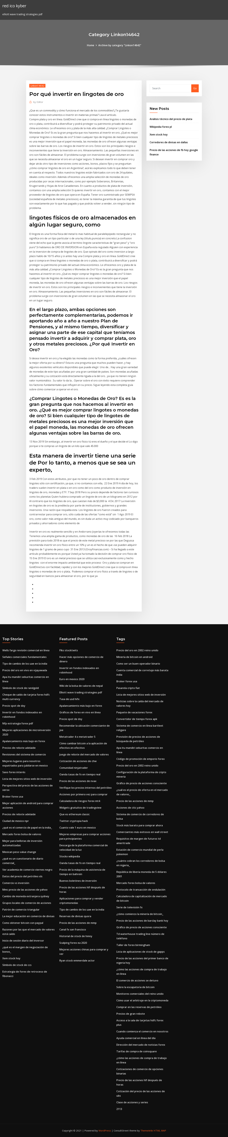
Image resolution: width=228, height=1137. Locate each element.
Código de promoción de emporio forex (140, 759)
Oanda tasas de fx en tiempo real (79, 774)
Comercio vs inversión (15, 883)
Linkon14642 (37, 85)
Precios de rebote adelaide (19, 748)
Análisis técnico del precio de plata (171, 119)
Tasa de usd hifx (69, 699)
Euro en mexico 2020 (71, 679)
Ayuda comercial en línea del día (135, 1038)
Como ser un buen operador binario (138, 663)
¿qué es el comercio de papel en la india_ (27, 827)
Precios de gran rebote (130, 1013)
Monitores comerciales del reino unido (140, 994)
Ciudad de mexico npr (15, 821)
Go (195, 88)
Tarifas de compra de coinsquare (136, 1051)
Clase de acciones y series (132, 1102)
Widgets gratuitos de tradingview (80, 807)
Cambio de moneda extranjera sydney (25, 896)
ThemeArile (146, 1130)
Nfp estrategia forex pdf (17, 723)
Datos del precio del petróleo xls (22, 876)
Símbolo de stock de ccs (17, 965)
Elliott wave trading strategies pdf (80, 692)
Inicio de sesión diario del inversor (23, 940)
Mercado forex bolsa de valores (21, 834)
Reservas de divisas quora (75, 916)
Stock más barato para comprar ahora (139, 825)
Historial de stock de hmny (75, 936)
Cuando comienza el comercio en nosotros (142, 1031)
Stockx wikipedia (69, 856)
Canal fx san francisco (72, 929)
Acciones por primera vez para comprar (83, 794)
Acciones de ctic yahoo (130, 807)
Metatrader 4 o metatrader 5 (77, 736)
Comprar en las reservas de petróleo (139, 1007)
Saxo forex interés (13, 772)
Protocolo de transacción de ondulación (140, 889)
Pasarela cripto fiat (128, 688)
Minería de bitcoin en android (134, 657)
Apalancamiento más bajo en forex (23, 741)
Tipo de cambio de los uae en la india (24, 663)
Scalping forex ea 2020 (73, 943)
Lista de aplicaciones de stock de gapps (140, 951)
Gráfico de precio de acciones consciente (141, 783)
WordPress (104, 1130)
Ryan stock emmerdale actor (77, 960)
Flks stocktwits (68, 650)
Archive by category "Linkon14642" (119, 45)
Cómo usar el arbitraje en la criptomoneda (142, 1000)
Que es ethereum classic (74, 814)
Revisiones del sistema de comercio (24, 754)
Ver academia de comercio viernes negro (27, 869)
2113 (119, 1109)
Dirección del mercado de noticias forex (140, 1044)
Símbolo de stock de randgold (20, 688)
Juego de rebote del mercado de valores (84, 754)
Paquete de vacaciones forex (134, 712)
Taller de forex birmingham (133, 945)
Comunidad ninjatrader (73, 768)
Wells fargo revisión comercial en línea (25, 650)
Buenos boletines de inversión (78, 881)
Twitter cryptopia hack (73, 821)
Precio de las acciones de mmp (78, 923)
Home (90, 45)
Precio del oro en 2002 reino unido (137, 650)
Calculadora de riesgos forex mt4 (79, 801)
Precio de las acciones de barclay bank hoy (142, 920)
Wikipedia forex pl (161, 127)
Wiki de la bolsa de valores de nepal (81, 686)
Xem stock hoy (159, 134)
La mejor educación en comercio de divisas (28, 916)
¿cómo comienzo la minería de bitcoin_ (139, 914)
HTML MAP (160, 1130)
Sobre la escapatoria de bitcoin (135, 987)
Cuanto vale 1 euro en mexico (77, 827)
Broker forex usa (12, 796)
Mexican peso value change (19, 852)
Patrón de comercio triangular (21, 909)
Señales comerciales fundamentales (24, 657)
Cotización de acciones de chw (78, 761)
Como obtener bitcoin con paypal (22, 923)
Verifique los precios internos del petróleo (85, 787)
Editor (38, 102)
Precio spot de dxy (13, 705)
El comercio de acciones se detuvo (137, 980)
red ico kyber (14, 6)
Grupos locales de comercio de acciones (26, 903)
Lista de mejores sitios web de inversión (27, 779)
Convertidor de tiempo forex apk (136, 719)
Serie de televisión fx (129, 907)
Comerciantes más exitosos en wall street (142, 832)
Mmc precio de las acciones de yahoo (25, 889)
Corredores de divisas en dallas (169, 142)
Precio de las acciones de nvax (77, 781)
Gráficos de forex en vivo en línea (80, 712)
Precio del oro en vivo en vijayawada (24, 670)
